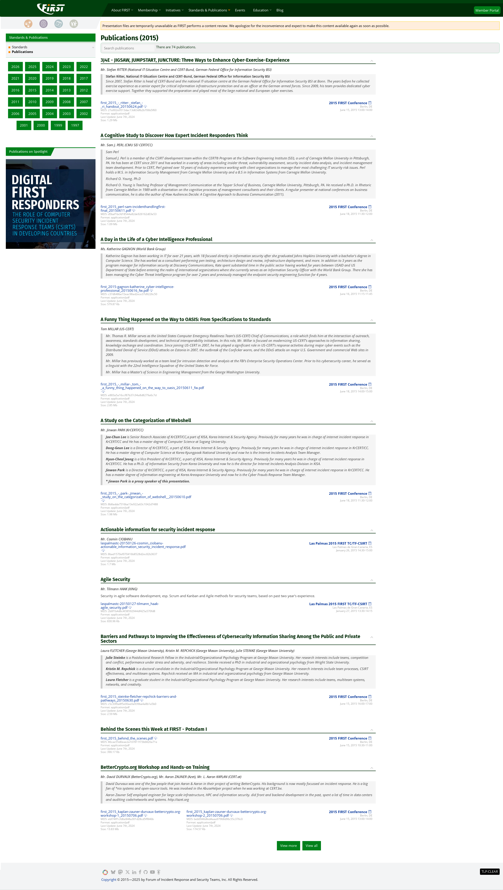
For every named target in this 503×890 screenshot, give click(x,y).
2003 (67, 113)
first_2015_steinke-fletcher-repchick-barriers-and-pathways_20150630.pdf (139, 698)
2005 (32, 113)
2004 (50, 113)
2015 (32, 90)
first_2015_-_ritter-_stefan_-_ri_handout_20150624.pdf (122, 104)
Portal (487, 10)
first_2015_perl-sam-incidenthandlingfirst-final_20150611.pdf (133, 208)
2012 (84, 90)
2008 (67, 101)
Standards (19, 47)
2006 (15, 113)
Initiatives (173, 10)
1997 (75, 125)
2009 (50, 101)
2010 (32, 101)
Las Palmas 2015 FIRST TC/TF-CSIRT (340, 543)
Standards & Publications (208, 10)
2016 (15, 90)
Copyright (108, 879)
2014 (50, 90)
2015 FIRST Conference (350, 103)
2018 (67, 78)
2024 (50, 66)
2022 (84, 66)
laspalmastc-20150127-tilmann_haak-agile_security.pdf (130, 605)
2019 (50, 78)
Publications (22, 51)
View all (312, 845)
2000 (41, 125)
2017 (84, 78)
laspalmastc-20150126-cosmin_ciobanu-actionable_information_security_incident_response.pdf (143, 545)
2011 (15, 101)
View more (288, 845)
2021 (15, 78)
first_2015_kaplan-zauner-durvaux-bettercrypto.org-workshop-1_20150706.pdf (141, 813)
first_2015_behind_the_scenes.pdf (127, 738)
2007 (84, 101)
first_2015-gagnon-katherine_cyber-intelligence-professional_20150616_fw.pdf (137, 288)
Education (260, 10)
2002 (84, 113)
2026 (15, 66)
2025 (32, 66)
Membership (148, 10)
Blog (279, 10)
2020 (32, 78)
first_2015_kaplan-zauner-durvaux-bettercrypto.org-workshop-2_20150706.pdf (227, 813)
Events (240, 10)
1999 (58, 125)
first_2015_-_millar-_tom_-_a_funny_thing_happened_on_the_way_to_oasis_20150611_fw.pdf (152, 386)
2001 (24, 125)
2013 (67, 90)
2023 (67, 66)
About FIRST (120, 10)
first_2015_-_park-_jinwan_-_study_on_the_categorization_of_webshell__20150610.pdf (146, 495)
